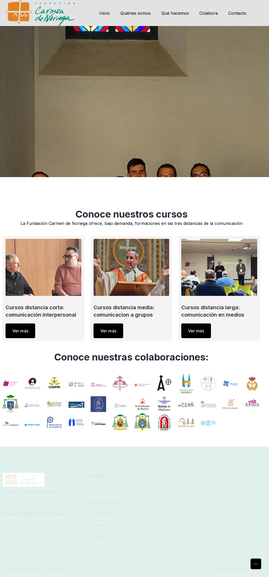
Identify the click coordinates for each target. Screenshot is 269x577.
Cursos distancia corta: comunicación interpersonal (41, 311)
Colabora (208, 13)
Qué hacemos (175, 13)
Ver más (20, 330)
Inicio (104, 13)
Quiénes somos (135, 13)
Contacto (237, 13)
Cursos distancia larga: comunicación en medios (212, 311)
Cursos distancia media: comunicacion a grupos (124, 311)
